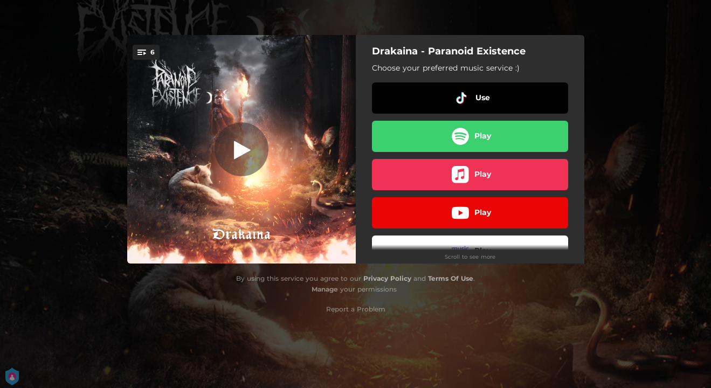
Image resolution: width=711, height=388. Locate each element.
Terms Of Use (450, 278)
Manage (325, 289)
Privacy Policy (387, 278)
